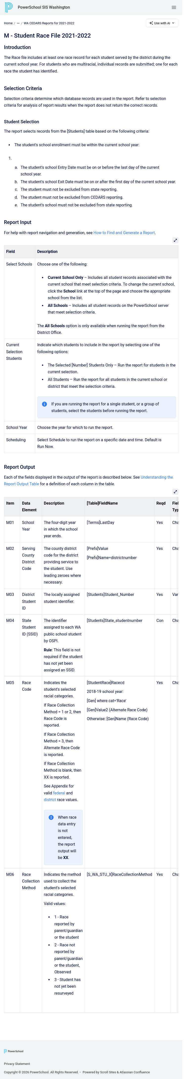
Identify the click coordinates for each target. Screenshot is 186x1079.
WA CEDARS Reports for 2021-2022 (49, 23)
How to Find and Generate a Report (124, 232)
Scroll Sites (108, 1072)
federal (59, 793)
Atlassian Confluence (135, 1072)
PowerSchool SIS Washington (44, 7)
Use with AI (162, 23)
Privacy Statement (17, 1064)
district (50, 799)
